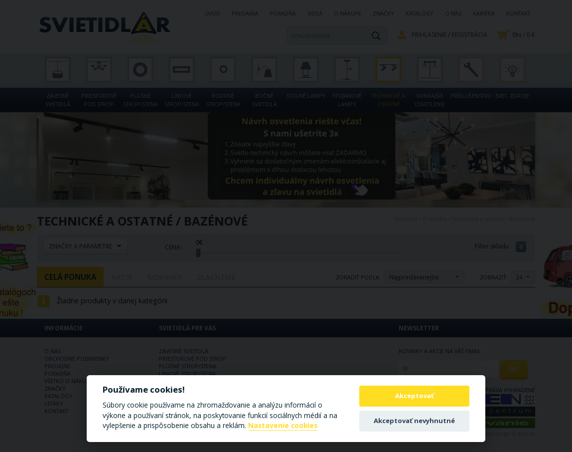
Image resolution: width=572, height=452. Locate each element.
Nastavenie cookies (282, 426)
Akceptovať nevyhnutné (414, 420)
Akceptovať (414, 395)
